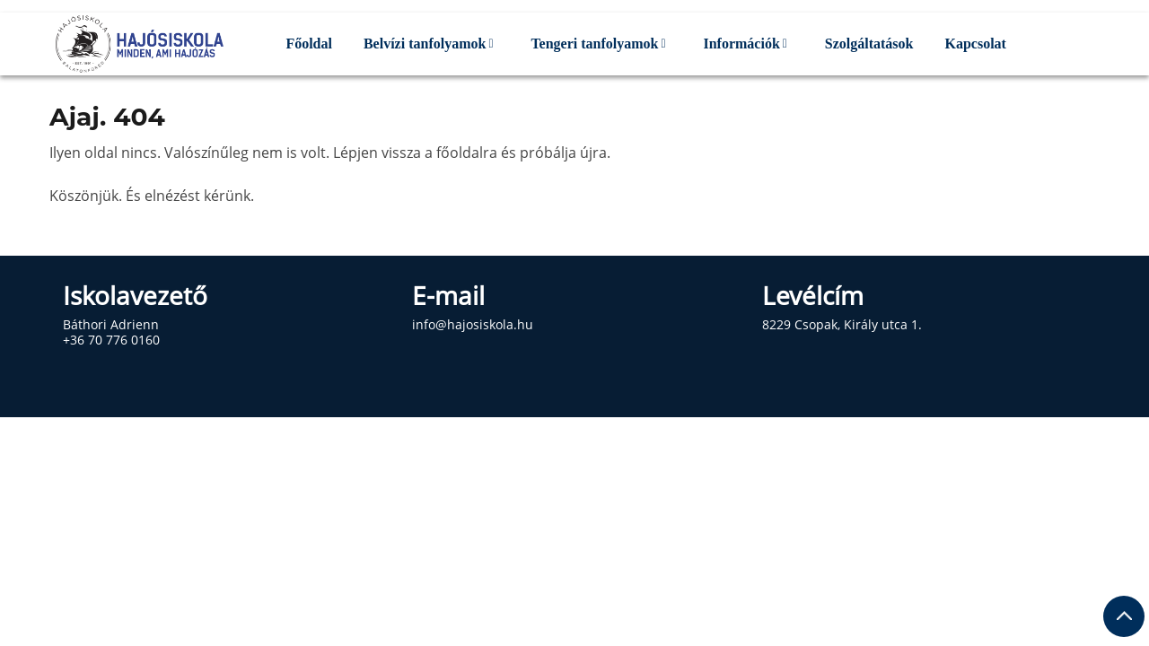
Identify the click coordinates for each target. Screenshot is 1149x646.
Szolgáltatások (869, 43)
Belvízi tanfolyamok (425, 43)
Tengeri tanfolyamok (594, 43)
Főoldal (308, 43)
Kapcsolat (974, 43)
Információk (741, 43)
